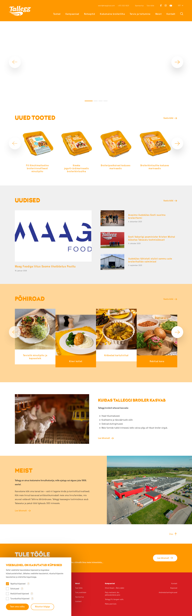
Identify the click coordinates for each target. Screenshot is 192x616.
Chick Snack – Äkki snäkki (115, 582)
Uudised (78, 596)
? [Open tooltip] (28, 584)
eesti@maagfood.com (106, 6)
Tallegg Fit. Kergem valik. (114, 594)
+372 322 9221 (123, 6)
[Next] (177, 59)
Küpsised (173, 582)
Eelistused (14, 589)
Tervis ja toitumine (140, 14)
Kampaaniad (72, 14)
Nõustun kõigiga (42, 607)
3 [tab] (100, 95)
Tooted (57, 14)
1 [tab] (89, 95)
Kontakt (170, 14)
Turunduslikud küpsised (19, 599)
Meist (158, 14)
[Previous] (15, 59)
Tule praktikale (81, 587)
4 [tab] (105, 95)
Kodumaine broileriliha (112, 14)
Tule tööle (150, 6)
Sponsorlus (139, 6)
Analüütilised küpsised (19, 594)
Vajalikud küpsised (17, 584)
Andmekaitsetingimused (168, 587)
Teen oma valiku (17, 607)
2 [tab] (96, 95)
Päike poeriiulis (111, 598)
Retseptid (89, 14)
